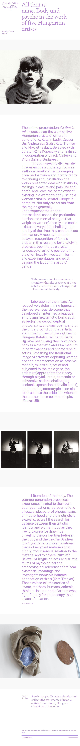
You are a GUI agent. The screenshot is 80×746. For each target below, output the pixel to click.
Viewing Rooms (8, 31)
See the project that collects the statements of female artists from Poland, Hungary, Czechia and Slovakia (54, 702)
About (4, 33)
